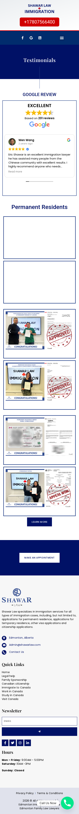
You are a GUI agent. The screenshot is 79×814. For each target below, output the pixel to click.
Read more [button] (15, 171)
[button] (62, 38)
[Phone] (67, 803)
